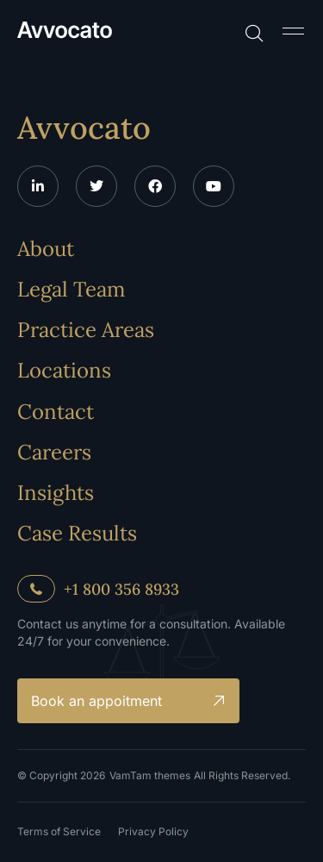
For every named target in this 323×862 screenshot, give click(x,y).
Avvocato (84, 127)
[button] (293, 30)
